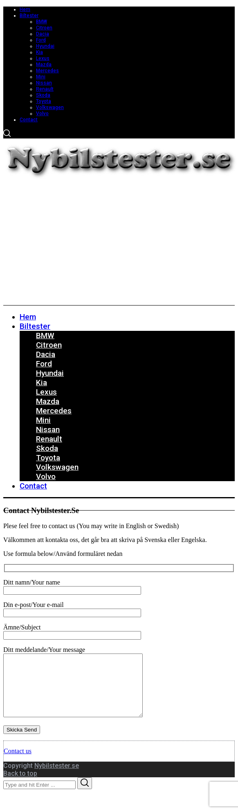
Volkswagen (50, 107)
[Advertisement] (119, 244)
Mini (40, 77)
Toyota (43, 101)
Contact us (17, 763)
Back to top (20, 786)
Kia (39, 52)
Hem (25, 9)
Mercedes (47, 71)
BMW (41, 22)
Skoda (43, 95)
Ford (41, 40)
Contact (29, 120)
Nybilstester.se (56, 778)
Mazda (44, 64)
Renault (45, 89)
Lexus (42, 58)
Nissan (44, 83)
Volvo (42, 113)
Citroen (44, 28)
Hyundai (45, 46)
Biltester (29, 15)
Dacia (42, 34)
